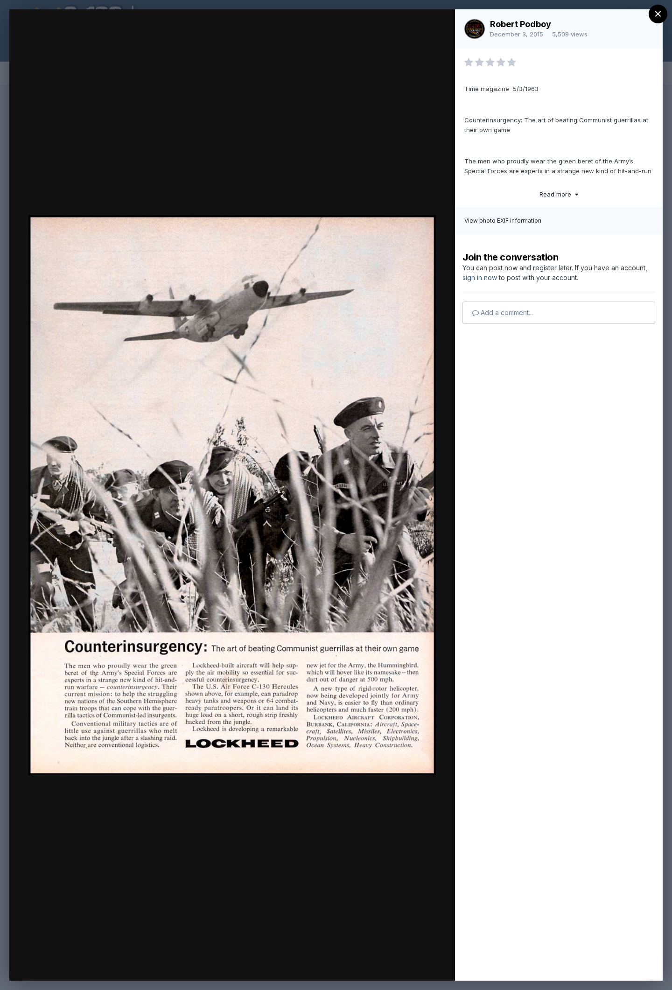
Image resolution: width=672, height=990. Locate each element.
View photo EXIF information (502, 220)
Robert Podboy (520, 24)
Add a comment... (502, 312)
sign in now (479, 277)
